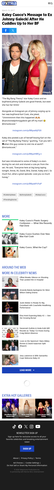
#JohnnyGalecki (26, 195)
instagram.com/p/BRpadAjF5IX (27, 130)
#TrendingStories (10, 199)
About (16, 458)
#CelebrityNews (10, 195)
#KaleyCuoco (40, 195)
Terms (38, 458)
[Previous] (4, 408)
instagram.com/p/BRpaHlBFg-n (27, 153)
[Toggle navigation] (49, 3)
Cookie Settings (32, 462)
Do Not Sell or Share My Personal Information (27, 465)
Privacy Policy (27, 458)
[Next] (50, 408)
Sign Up (27, 448)
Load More (27, 370)
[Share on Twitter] (13, 30)
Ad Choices (18, 462)
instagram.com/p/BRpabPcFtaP (27, 183)
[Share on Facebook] (5, 30)
